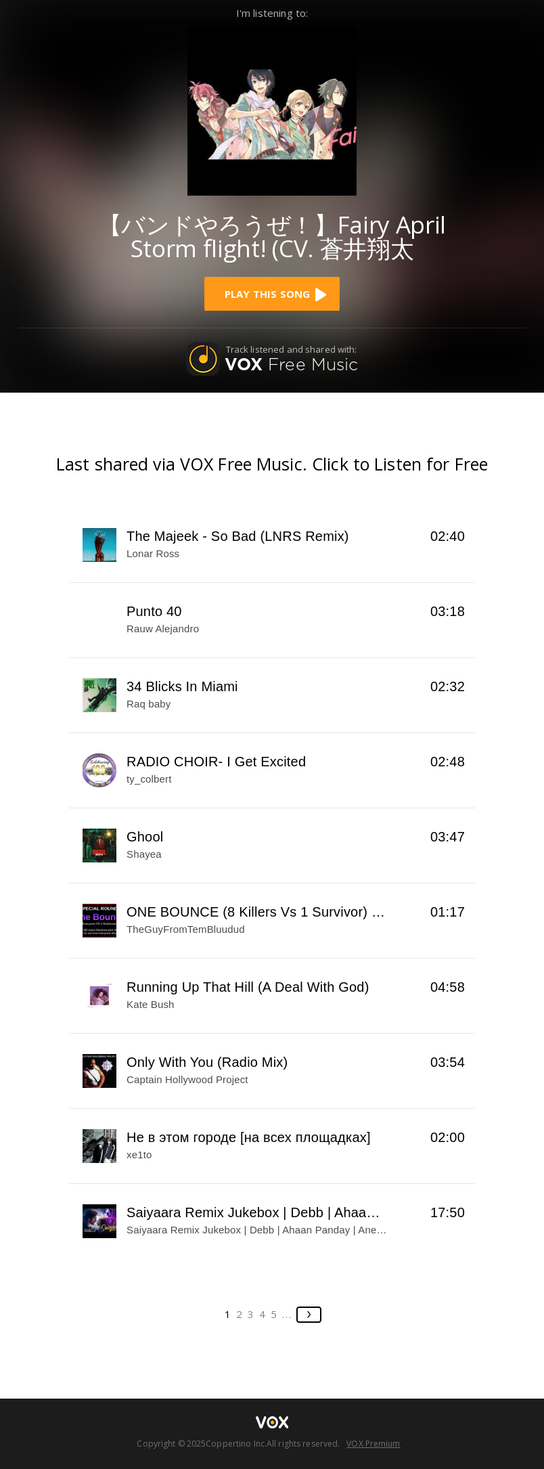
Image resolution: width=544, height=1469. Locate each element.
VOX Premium (373, 1443)
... (287, 1314)
